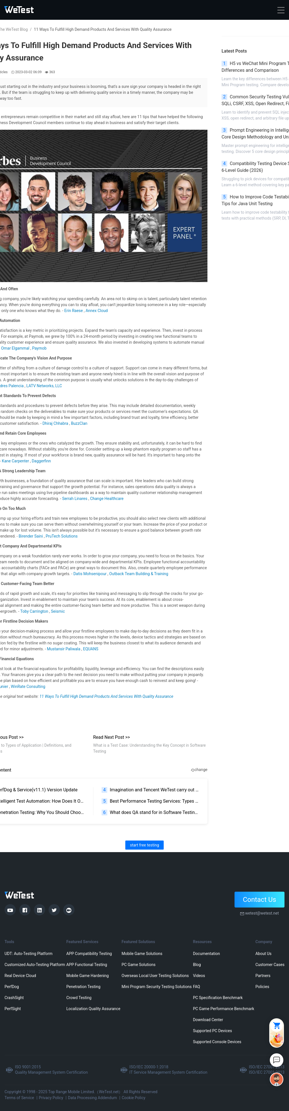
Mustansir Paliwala (64, 649)
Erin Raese (74, 310)
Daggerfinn (41, 461)
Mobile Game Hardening (87, 975)
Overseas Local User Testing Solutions (155, 975)
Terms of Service (19, 1097)
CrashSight (14, 997)
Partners (262, 975)
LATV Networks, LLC (44, 386)
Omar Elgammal (15, 348)
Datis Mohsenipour (90, 573)
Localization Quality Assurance (93, 1008)
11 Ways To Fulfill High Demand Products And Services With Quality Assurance (106, 696)
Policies (262, 986)
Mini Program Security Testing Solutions (157, 986)
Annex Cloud (97, 310)
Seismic (58, 611)
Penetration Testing (83, 986)
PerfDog (12, 986)
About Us (263, 953)
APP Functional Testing (86, 964)
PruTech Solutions (62, 536)
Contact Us (259, 900)
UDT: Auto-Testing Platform (28, 953)
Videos (199, 975)
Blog (197, 964)
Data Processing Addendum (92, 1097)
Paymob (39, 348)
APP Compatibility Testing (89, 953)
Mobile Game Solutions (142, 953)
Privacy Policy (51, 1097)
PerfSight (13, 1008)
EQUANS (90, 649)
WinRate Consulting (28, 686)
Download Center (208, 1019)
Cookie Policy (133, 1097)
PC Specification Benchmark (218, 997)
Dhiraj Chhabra (55, 423)
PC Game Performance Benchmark (223, 1008)
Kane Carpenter (16, 461)
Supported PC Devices (212, 1030)
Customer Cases (269, 964)
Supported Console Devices (217, 1041)
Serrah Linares (75, 498)
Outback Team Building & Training (138, 573)
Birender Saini (31, 536)
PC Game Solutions (139, 964)
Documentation (206, 953)
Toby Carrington (34, 611)
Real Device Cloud (20, 975)
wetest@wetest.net (262, 913)
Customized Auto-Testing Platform (35, 964)
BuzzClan (79, 423)
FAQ (196, 986)
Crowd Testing (78, 997)
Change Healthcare (107, 498)
